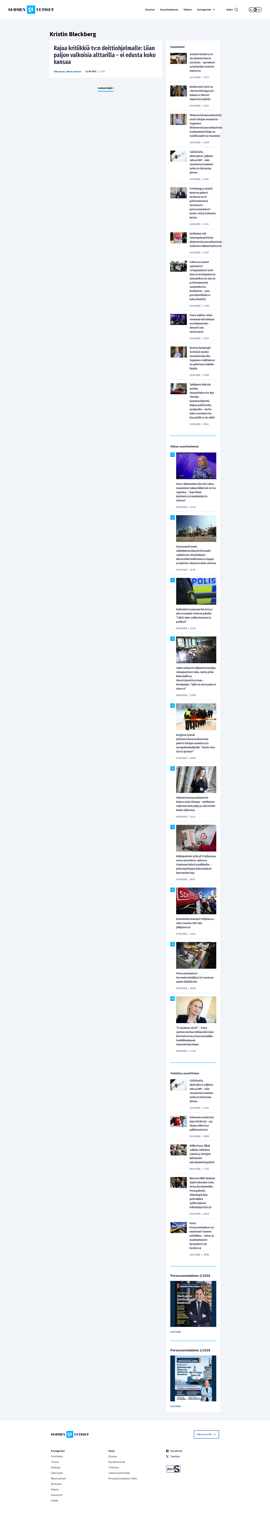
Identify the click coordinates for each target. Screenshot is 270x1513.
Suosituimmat (169, 10)
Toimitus (113, 1467)
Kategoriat (206, 10)
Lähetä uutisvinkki (119, 1473)
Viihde (54, 1500)
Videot (188, 10)
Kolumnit (56, 1495)
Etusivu (150, 10)
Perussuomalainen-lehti (122, 1478)
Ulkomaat (59, 71)
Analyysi (56, 1467)
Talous (55, 1462)
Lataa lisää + (106, 88)
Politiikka (57, 1456)
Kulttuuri (56, 1484)
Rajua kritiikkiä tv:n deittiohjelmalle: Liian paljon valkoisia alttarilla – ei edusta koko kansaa (105, 55)
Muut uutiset (73, 71)
